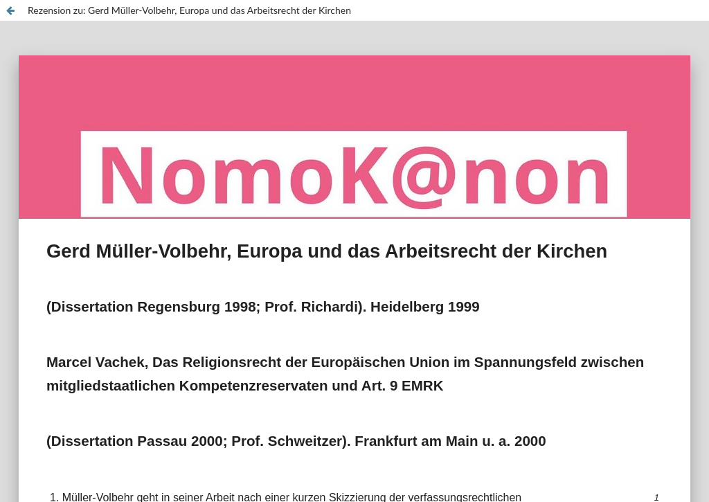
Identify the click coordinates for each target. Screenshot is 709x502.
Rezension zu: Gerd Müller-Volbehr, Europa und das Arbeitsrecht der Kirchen (189, 10)
